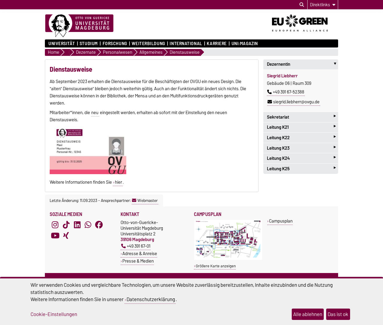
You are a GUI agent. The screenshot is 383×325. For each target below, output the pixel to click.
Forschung (115, 43)
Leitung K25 (301, 169)
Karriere (217, 43)
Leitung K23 (301, 148)
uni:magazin (245, 43)
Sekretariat (301, 117)
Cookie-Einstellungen (54, 314)
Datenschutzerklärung (151, 299)
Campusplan (281, 221)
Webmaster (145, 200)
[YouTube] (55, 235)
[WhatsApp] (88, 225)
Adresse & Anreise (139, 253)
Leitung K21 (301, 127)
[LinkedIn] (77, 225)
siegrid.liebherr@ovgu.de (294, 101)
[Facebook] (99, 225)
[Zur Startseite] (79, 26)
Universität (61, 43)
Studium (89, 43)
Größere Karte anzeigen (216, 266)
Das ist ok (338, 314)
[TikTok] (66, 225)
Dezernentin (302, 64)
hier (118, 182)
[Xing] (66, 235)
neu (94, 112)
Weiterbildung (148, 43)
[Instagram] (55, 225)
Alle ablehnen (307, 314)
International (186, 43)
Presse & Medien (138, 261)
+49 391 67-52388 (285, 92)
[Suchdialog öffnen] (301, 4)
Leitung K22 (301, 137)
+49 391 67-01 (136, 246)
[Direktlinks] (323, 4)
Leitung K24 (301, 158)
